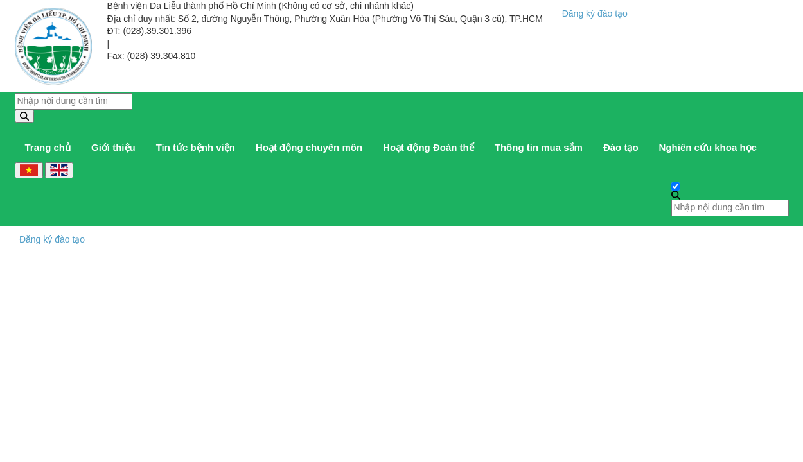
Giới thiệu (113, 147)
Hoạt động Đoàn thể (428, 147)
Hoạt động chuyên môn (309, 147)
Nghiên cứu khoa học (708, 147)
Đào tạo (621, 147)
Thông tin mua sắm (539, 147)
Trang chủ (48, 147)
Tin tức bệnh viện (195, 147)
